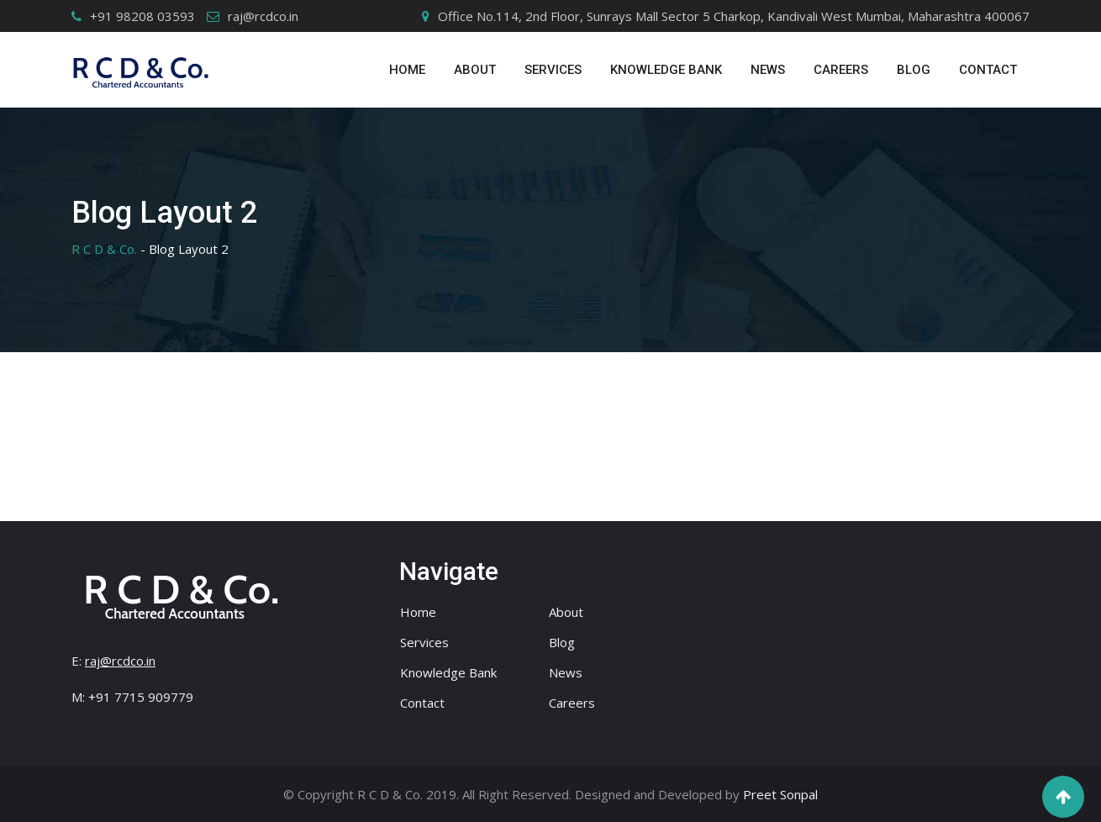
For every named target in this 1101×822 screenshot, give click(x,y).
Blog (913, 69)
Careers (841, 69)
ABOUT (475, 69)
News (768, 69)
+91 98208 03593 (142, 16)
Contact (988, 69)
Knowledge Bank (666, 69)
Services (424, 642)
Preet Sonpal (780, 794)
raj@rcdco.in (263, 16)
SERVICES (553, 69)
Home (407, 69)
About (566, 611)
